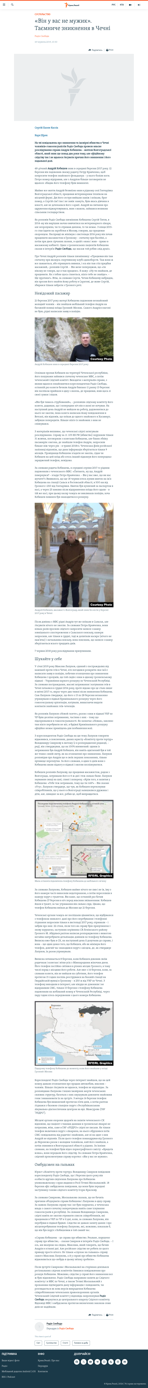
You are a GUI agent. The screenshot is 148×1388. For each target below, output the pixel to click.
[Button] (95, 50)
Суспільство (42, 14)
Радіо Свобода (42, 36)
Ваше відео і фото (11, 1361)
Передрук (43, 1366)
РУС (114, 5)
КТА (122, 5)
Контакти (43, 1372)
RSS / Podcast (8, 1377)
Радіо (4, 1366)
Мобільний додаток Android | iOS (19, 1372)
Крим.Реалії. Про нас (48, 1361)
